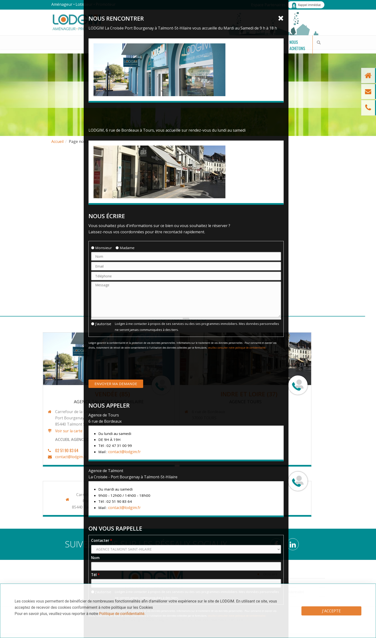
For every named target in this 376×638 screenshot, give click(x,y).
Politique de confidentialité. (122, 613)
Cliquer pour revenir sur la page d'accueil (188, 163)
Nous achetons (288, 48)
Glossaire (270, 574)
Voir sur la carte (34, 431)
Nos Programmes (125, 48)
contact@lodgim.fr (36, 457)
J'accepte (331, 611)
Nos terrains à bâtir (72, 48)
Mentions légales (276, 583)
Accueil (57, 141)
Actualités (256, 48)
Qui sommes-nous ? (215, 48)
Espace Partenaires (268, 4)
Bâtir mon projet (170, 48)
